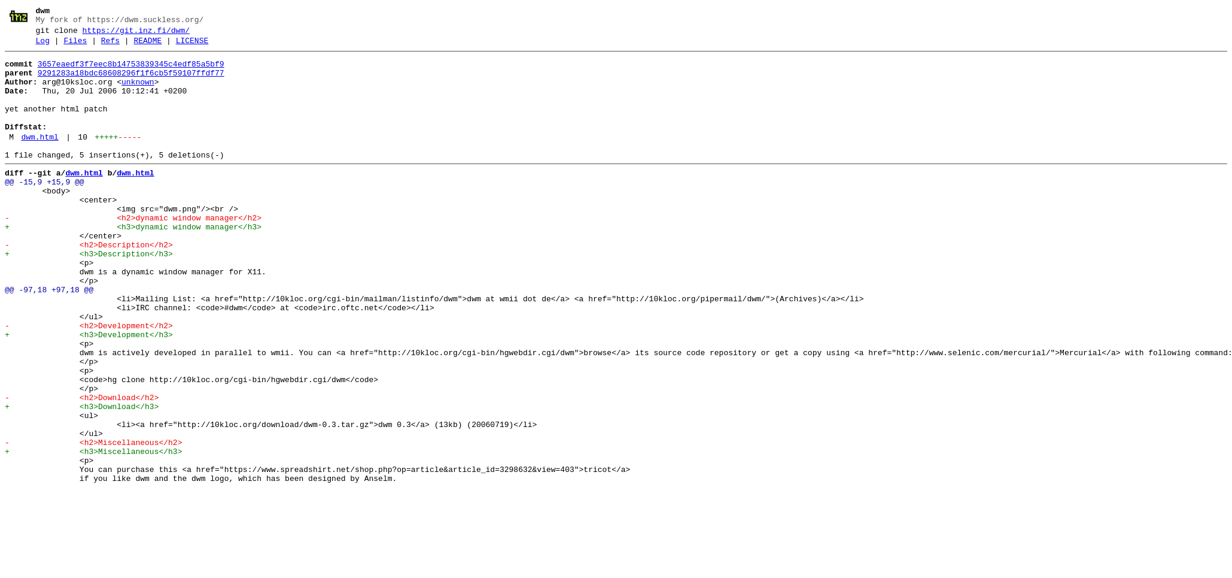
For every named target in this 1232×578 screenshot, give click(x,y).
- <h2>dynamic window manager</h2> (133, 252)
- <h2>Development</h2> (89, 381)
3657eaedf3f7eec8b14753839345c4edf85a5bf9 (131, 71)
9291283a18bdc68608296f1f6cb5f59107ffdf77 (131, 82)
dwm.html (39, 158)
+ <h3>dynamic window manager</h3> (133, 263)
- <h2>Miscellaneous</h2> (93, 521)
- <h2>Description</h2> (89, 284)
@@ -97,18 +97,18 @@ (49, 338)
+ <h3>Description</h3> (89, 295)
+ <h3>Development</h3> (89, 392)
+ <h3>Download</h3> (82, 478)
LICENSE (192, 46)
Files (75, 46)
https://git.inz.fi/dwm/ (136, 34)
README (147, 46)
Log (43, 46)
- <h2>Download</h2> (82, 467)
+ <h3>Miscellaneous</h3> (93, 532)
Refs (110, 46)
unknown (137, 92)
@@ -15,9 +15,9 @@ (44, 209)
